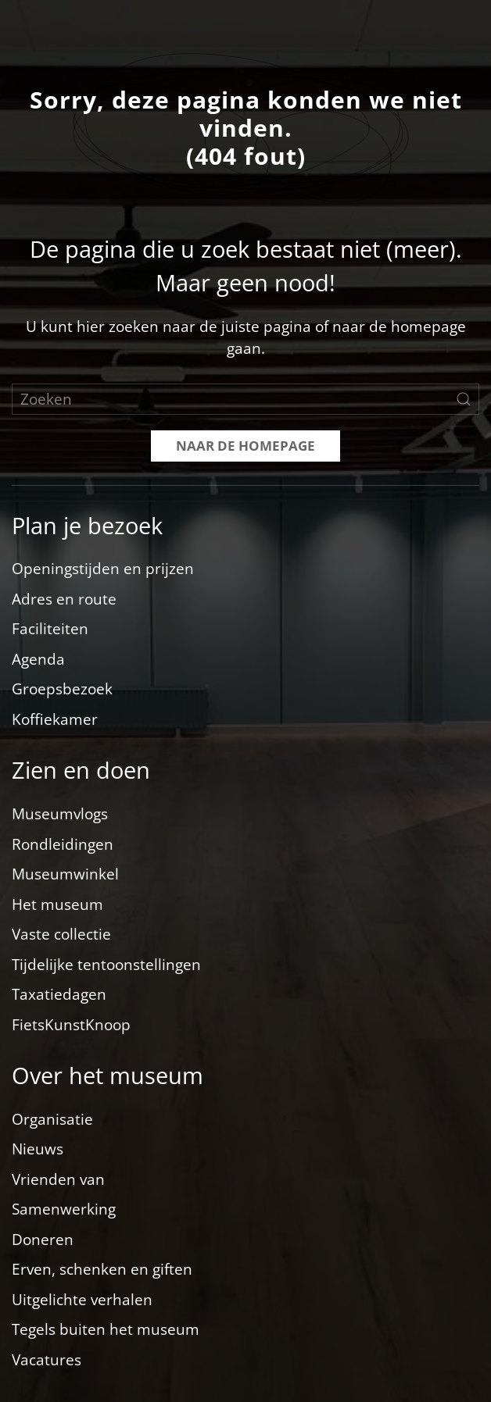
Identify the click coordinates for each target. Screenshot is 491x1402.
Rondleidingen (62, 844)
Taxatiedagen (59, 994)
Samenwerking (64, 1209)
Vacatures (46, 1360)
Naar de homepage (245, 446)
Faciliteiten (50, 629)
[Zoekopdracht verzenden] (463, 399)
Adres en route (64, 599)
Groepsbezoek (62, 689)
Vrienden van (58, 1179)
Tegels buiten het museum (105, 1329)
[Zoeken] (245, 399)
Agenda (38, 659)
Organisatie (52, 1119)
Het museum (57, 904)
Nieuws (37, 1149)
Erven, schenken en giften (102, 1269)
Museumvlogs (60, 814)
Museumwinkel (65, 874)
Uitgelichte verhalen (82, 1300)
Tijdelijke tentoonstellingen (106, 964)
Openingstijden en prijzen (103, 568)
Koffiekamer (55, 719)
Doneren (42, 1239)
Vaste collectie (61, 934)
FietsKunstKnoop (71, 1025)
